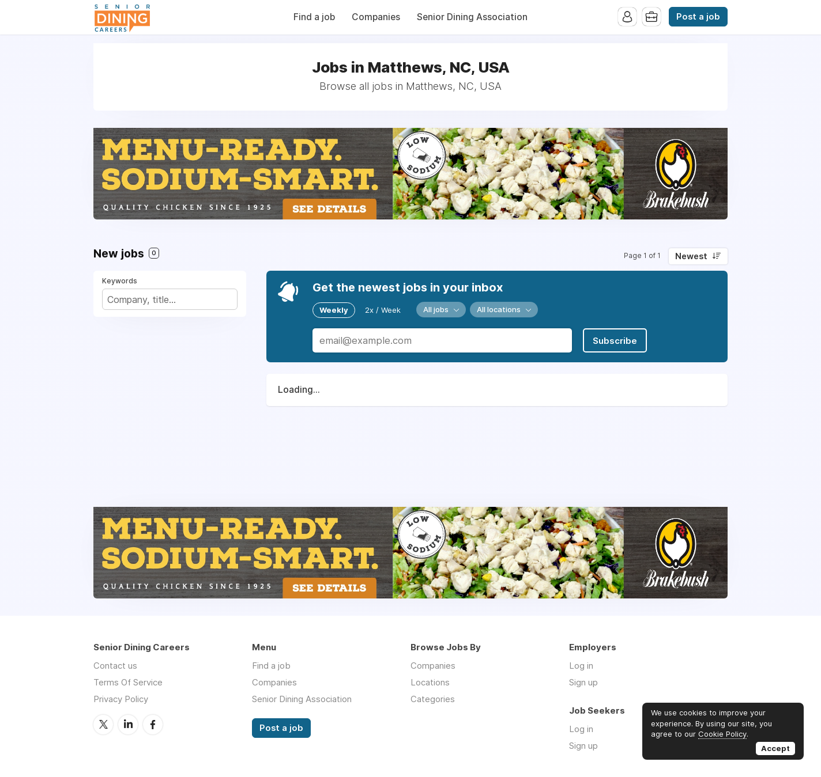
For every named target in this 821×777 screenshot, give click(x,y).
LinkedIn (128, 724)
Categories (432, 698)
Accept (775, 748)
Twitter (103, 724)
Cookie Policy (722, 733)
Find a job (314, 17)
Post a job (698, 17)
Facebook (153, 724)
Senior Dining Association (472, 17)
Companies (376, 17)
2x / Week (383, 309)
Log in (581, 665)
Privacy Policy (120, 698)
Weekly (333, 309)
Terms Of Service (128, 682)
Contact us (115, 665)
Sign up (583, 682)
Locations (430, 682)
